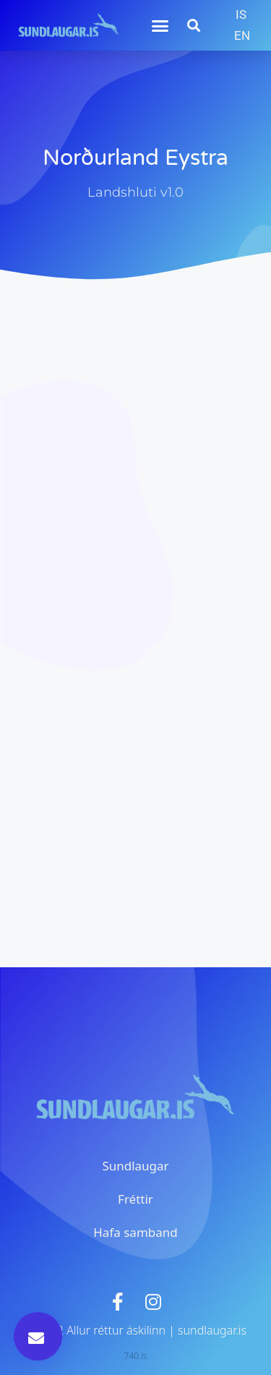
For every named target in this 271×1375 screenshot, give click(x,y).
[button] (160, 25)
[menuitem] (241, 14)
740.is (135, 1356)
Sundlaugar (135, 1165)
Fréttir (135, 1199)
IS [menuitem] (241, 14)
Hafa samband (135, 1232)
